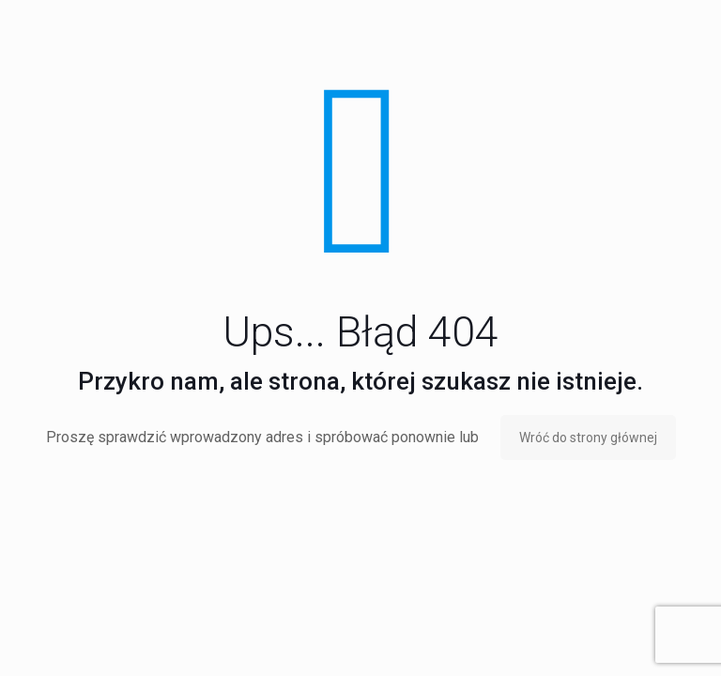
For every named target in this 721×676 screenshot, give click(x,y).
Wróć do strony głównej (588, 437)
